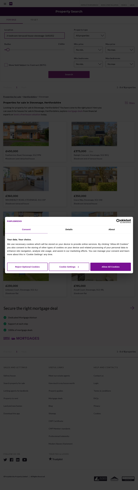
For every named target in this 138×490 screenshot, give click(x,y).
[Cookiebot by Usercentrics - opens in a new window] (118, 221)
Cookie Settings (69, 266)
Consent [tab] (26, 229)
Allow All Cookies (111, 266)
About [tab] (112, 229)
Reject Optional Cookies (27, 266)
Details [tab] (69, 229)
